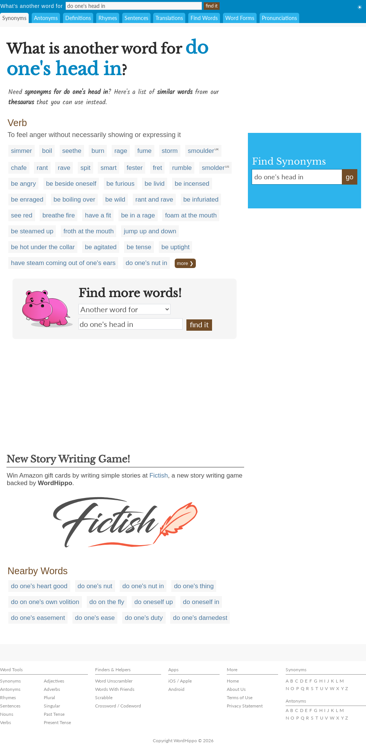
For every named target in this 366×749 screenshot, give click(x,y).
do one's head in (130, 324)
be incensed (192, 183)
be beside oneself (71, 183)
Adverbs (52, 689)
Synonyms (14, 18)
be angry (23, 183)
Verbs (5, 722)
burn (97, 150)
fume (144, 150)
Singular (52, 706)
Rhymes (107, 18)
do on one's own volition (45, 602)
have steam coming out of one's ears (63, 263)
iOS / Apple (180, 681)
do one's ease (95, 617)
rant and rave (154, 199)
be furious (120, 183)
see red (21, 215)
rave (64, 167)
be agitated (101, 247)
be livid (155, 183)
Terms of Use (239, 697)
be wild (115, 199)
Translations (169, 18)
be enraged (27, 199)
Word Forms (239, 18)
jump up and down (150, 231)
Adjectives (54, 681)
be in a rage (138, 215)
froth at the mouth (88, 231)
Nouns (6, 714)
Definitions (78, 18)
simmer (21, 150)
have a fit (98, 215)
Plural (49, 697)
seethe (72, 150)
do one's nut (95, 586)
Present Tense (57, 722)
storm (170, 150)
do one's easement (38, 617)
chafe (19, 167)
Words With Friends (114, 689)
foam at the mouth (191, 215)
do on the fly (107, 602)
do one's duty (144, 617)
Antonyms (46, 18)
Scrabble (103, 697)
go (349, 177)
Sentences (136, 18)
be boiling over (74, 199)
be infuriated (201, 199)
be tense (139, 247)
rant (42, 167)
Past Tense (54, 714)
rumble (182, 167)
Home (233, 681)
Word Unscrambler (113, 681)
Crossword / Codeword (118, 706)
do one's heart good (39, 586)
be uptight (175, 247)
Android (176, 689)
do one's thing (194, 586)
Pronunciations (279, 18)
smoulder (201, 150)
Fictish (158, 475)
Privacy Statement (245, 706)
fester (135, 167)
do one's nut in (146, 263)
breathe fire (58, 215)
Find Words (204, 18)
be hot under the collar (43, 247)
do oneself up (153, 602)
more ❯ (185, 263)
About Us (236, 689)
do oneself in (201, 602)
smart (108, 167)
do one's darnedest (200, 617)
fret (157, 167)
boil (47, 150)
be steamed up (32, 231)
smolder (213, 167)
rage (120, 150)
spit (85, 167)
